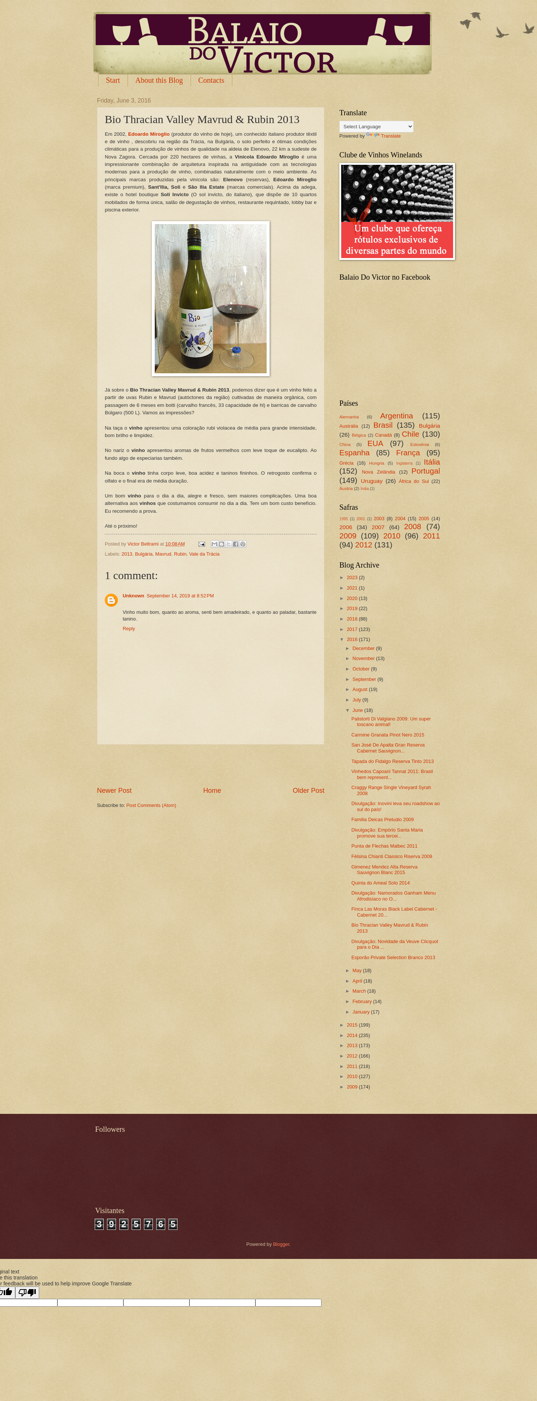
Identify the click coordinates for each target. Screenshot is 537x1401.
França (408, 452)
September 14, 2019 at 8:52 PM (180, 596)
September (364, 679)
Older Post (308, 790)
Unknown (133, 596)
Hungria (376, 463)
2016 (353, 639)
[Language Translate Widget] (376, 126)
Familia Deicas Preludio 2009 (382, 819)
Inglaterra (404, 463)
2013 (127, 554)
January (361, 1012)
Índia (365, 489)
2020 (353, 598)
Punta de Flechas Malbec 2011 (384, 846)
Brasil (383, 425)
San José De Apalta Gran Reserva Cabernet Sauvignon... (388, 747)
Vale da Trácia (204, 554)
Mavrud (163, 554)
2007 (378, 527)
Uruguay (372, 481)
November (364, 658)
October (361, 669)
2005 (423, 518)
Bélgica (359, 435)
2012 (363, 544)
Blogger (281, 1244)
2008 (412, 526)
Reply (129, 628)
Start (113, 80)
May (357, 970)
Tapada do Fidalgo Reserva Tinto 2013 (392, 761)
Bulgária (144, 554)
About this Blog (159, 80)
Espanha (354, 452)
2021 (353, 588)
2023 (353, 577)
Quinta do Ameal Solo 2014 (380, 883)
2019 (353, 608)
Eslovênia (419, 444)
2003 (379, 518)
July (357, 700)
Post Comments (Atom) (151, 805)
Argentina (396, 415)
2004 (400, 518)
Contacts (211, 80)
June (358, 710)
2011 (431, 535)
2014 (353, 1035)
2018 (353, 619)
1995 (343, 519)
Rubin (180, 554)
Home (212, 790)
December (364, 648)
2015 (353, 1025)
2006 (345, 527)
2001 (361, 519)
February (362, 1001)
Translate (383, 136)
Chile (410, 434)
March (359, 991)
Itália (432, 462)
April (357, 981)
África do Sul (413, 481)
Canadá (383, 435)
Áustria (346, 488)
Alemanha (349, 417)
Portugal (425, 471)
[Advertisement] (210, 765)
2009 (348, 535)
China (345, 444)
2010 (392, 535)
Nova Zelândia (378, 472)
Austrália (348, 426)
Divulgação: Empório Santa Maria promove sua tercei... (387, 832)
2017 (353, 629)
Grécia (346, 463)
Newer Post (114, 790)
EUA (375, 443)
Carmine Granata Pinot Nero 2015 (387, 735)
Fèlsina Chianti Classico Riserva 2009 (391, 856)
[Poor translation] (27, 1293)
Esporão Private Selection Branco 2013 (393, 957)
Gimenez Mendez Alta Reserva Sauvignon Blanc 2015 (384, 869)
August (360, 689)
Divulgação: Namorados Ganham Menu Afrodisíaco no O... (393, 895)
